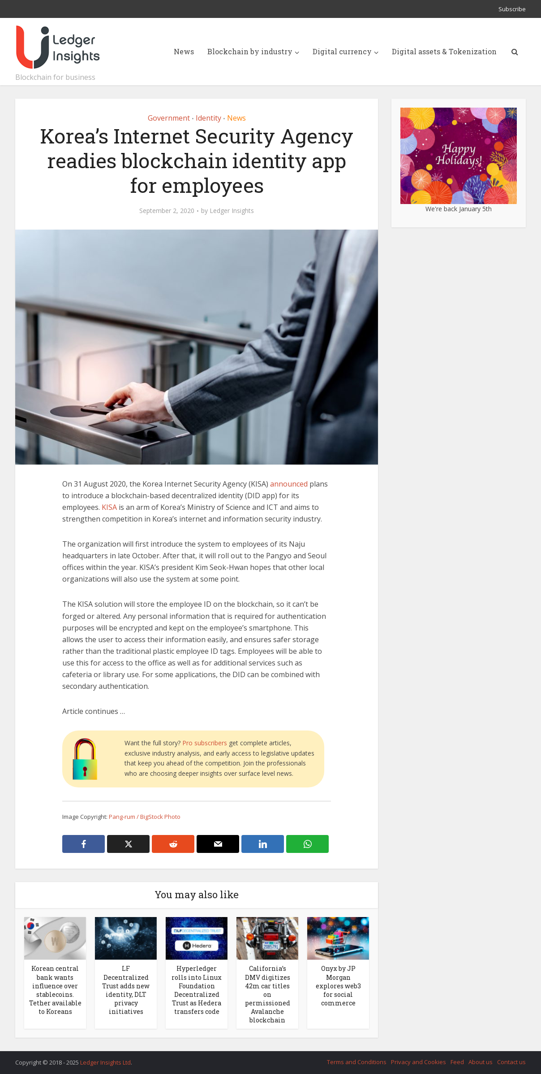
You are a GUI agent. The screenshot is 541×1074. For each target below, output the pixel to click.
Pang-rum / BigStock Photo (144, 817)
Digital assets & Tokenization (444, 51)
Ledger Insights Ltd (105, 1062)
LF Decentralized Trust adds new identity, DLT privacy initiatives (126, 989)
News (184, 51)
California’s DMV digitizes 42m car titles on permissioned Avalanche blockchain (267, 994)
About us (480, 1062)
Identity (208, 118)
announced (289, 484)
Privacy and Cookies (418, 1062)
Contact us (511, 1062)
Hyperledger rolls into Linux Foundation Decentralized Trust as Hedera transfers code (197, 989)
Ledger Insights (232, 211)
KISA (109, 507)
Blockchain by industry (249, 51)
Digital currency (342, 51)
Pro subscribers (204, 743)
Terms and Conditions (356, 1062)
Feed (457, 1062)
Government (169, 118)
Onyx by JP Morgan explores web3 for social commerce (338, 985)
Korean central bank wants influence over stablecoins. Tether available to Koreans (55, 989)
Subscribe (512, 9)
